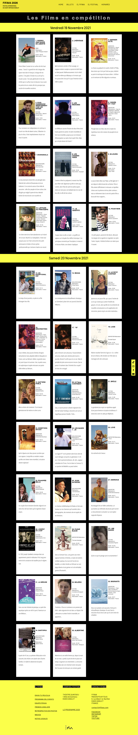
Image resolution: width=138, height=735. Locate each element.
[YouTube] (133, 374)
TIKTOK (94, 716)
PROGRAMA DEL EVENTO (44, 699)
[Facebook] (133, 370)
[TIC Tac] (133, 362)
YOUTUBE (96, 718)
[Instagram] (133, 366)
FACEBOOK (96, 712)
